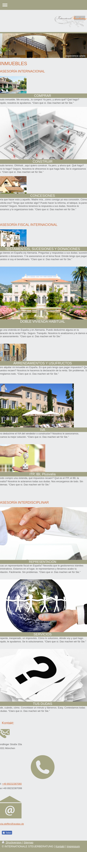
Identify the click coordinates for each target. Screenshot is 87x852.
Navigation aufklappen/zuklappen (43, 5)
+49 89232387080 (12, 783)
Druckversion (12, 842)
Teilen (7, 833)
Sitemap (28, 842)
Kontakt (59, 846)
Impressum (73, 846)
